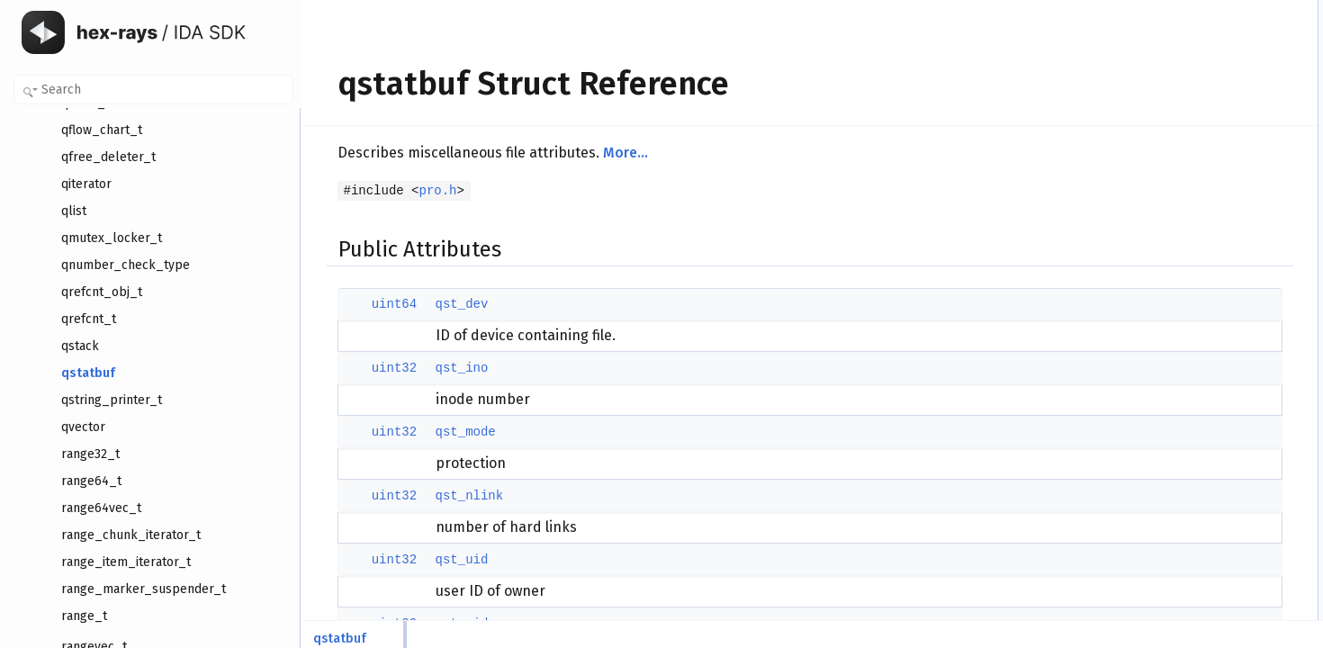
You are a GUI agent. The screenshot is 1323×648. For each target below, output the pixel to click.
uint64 (379, 304)
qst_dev (447, 304)
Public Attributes (1163, 10)
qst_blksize (1165, 188)
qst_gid (1156, 128)
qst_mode (451, 432)
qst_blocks (1164, 208)
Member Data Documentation (1194, 307)
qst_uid (447, 560)
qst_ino (447, 368)
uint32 (379, 368)
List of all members (1169, 584)
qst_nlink (455, 496)
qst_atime (1161, 227)
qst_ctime (1161, 267)
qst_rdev (1159, 148)
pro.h (424, 191)
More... (611, 152)
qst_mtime (1163, 247)
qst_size (1158, 168)
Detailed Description (1172, 287)
